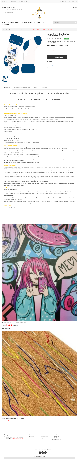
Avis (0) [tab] (35, 87)
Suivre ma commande (32, 437)
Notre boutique (15, 22)
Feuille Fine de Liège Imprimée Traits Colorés (13, 418)
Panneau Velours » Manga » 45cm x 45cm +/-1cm (14, 322)
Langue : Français (62, 1)
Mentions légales (57, 439)
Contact (38, 22)
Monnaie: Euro (73, 1)
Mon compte (5, 1)
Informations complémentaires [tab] (22, 87)
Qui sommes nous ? (45, 434)
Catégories (5, 24)
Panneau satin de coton (21, 29)
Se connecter (23, 1)
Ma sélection (32, 440)
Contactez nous (44, 436)
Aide (42, 438)
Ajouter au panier (58, 57)
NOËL (53, 63)
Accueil (4, 22)
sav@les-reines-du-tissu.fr (17, 438)
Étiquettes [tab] (44, 87)
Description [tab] (7, 87)
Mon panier (13, 1)
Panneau (11, 29)
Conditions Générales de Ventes (56, 436)
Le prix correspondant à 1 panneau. (59, 65)
